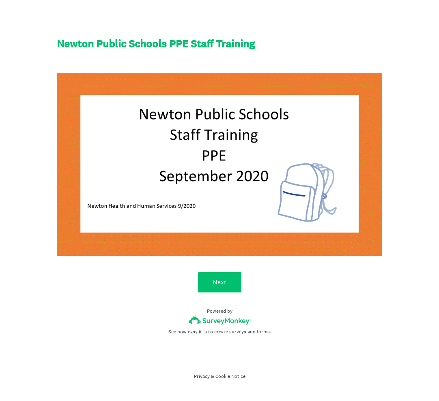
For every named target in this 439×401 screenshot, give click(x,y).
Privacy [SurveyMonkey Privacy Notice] (202, 376)
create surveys (230, 331)
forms (263, 331)
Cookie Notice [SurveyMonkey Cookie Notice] (230, 376)
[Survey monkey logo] (220, 320)
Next (219, 282)
